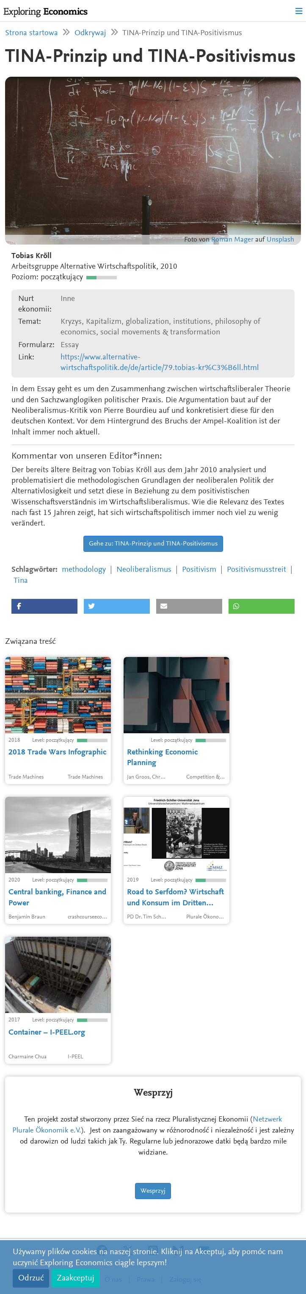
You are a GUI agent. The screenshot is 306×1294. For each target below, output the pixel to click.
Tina (21, 581)
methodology (84, 570)
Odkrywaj (90, 33)
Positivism (199, 570)
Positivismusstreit (256, 570)
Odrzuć (31, 1278)
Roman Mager (232, 240)
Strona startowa (31, 33)
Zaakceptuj (75, 1278)
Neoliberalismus (143, 570)
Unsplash (280, 240)
